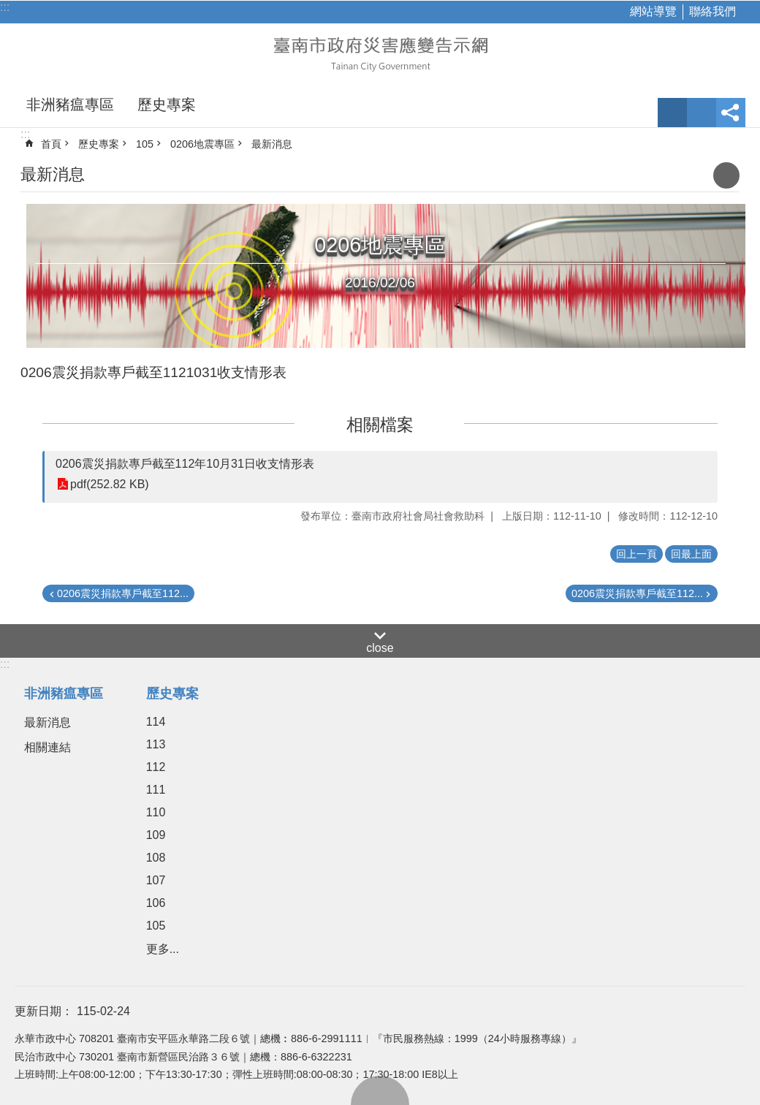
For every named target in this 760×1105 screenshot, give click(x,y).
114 (156, 721)
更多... (162, 949)
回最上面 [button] (691, 554)
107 (156, 880)
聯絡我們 (712, 11)
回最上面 (380, 1090)
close (379, 648)
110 (156, 812)
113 (156, 744)
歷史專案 (166, 104)
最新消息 (271, 144)
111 (156, 789)
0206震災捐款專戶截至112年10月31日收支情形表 (185, 463)
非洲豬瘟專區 (70, 104)
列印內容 (726, 175)
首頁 (51, 144)
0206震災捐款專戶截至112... (123, 593)
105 (144, 144)
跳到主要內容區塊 (7, 7)
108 (156, 857)
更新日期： (44, 1011)
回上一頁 (636, 554)
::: (5, 7)
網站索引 (701, 112)
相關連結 (47, 747)
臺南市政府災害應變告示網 (380, 52)
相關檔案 (380, 424)
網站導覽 (653, 11)
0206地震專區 (202, 144)
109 (156, 835)
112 (156, 767)
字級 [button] (672, 112)
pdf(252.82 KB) (109, 484)
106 (156, 903)
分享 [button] (730, 112)
